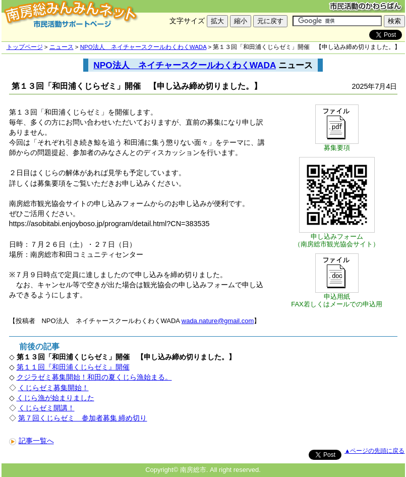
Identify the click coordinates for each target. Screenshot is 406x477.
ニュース (61, 47)
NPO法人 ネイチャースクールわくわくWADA (143, 47)
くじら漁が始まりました (55, 398)
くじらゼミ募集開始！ (53, 388)
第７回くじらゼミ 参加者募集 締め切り (82, 418)
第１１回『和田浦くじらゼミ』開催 (73, 367)
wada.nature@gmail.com (218, 321)
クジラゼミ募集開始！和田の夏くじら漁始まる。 (94, 377)
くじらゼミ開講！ (46, 408)
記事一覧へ (31, 441)
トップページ (25, 47)
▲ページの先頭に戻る (374, 451)
